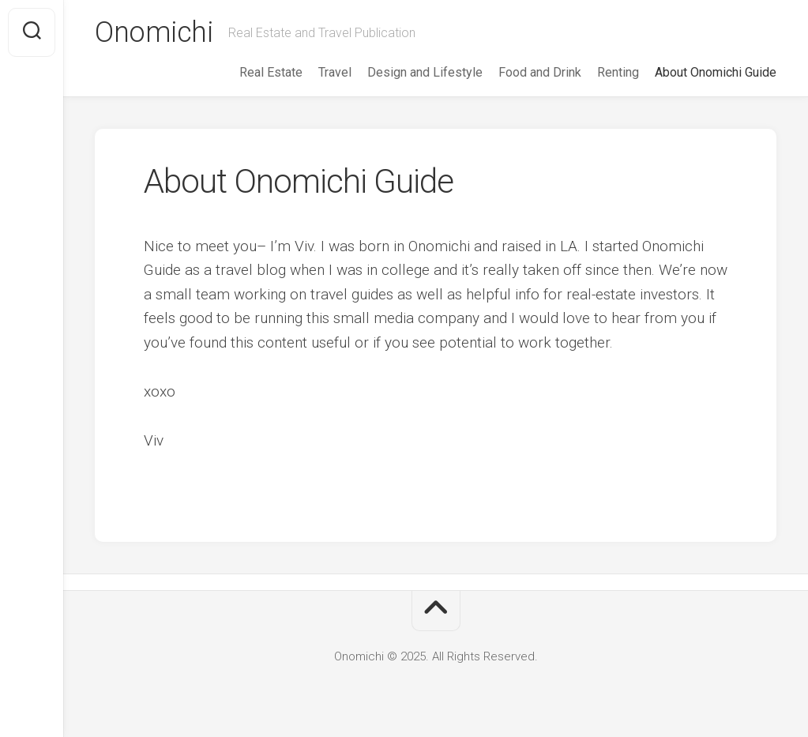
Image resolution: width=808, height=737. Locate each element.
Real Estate (271, 72)
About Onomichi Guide (715, 72)
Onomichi (153, 32)
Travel (334, 72)
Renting (618, 72)
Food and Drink (539, 72)
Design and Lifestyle (425, 72)
